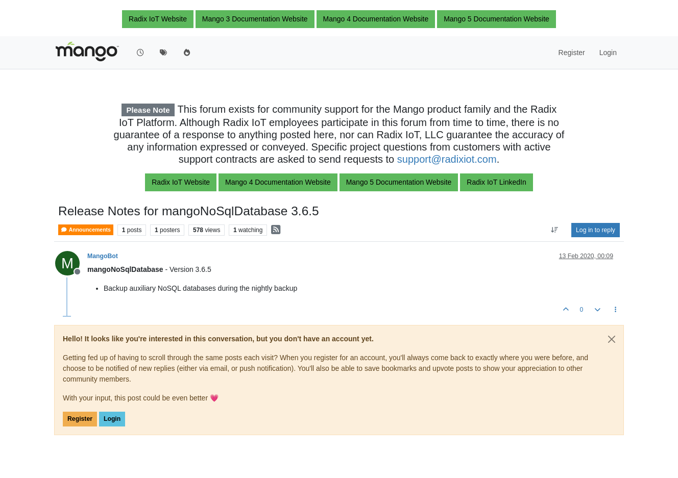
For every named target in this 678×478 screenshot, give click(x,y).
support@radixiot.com (447, 159)
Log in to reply (595, 230)
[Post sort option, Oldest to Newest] (554, 230)
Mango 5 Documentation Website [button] (496, 19)
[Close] (611, 339)
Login (112, 418)
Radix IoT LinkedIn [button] (496, 182)
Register (79, 418)
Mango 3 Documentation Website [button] (255, 19)
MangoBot (102, 256)
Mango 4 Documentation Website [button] (376, 19)
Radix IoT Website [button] (158, 19)
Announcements (86, 230)
